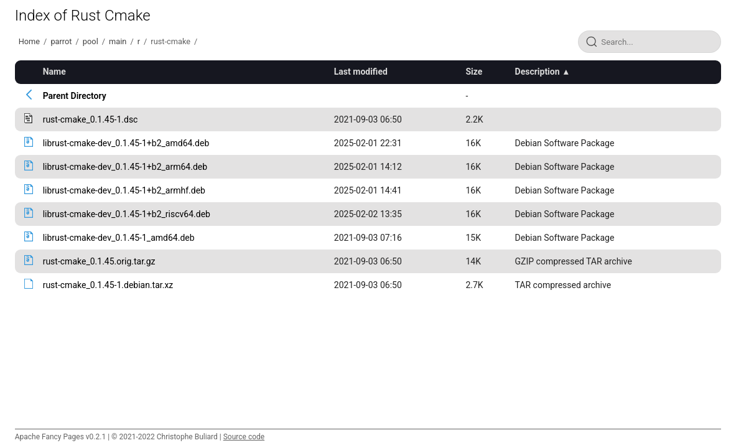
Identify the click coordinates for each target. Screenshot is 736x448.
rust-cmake (170, 41)
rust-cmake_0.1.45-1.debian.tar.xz (108, 285)
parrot (61, 41)
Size (473, 72)
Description (537, 72)
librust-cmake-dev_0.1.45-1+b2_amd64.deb (126, 143)
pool (90, 41)
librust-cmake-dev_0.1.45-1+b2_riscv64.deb (126, 214)
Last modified (361, 72)
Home (29, 41)
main (117, 41)
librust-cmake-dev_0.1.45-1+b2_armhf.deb (124, 190)
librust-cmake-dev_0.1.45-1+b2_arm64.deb (125, 167)
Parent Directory (74, 96)
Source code (243, 436)
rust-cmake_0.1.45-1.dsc (90, 119)
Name (54, 72)
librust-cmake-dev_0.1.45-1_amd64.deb (119, 238)
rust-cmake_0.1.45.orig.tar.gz (99, 261)
